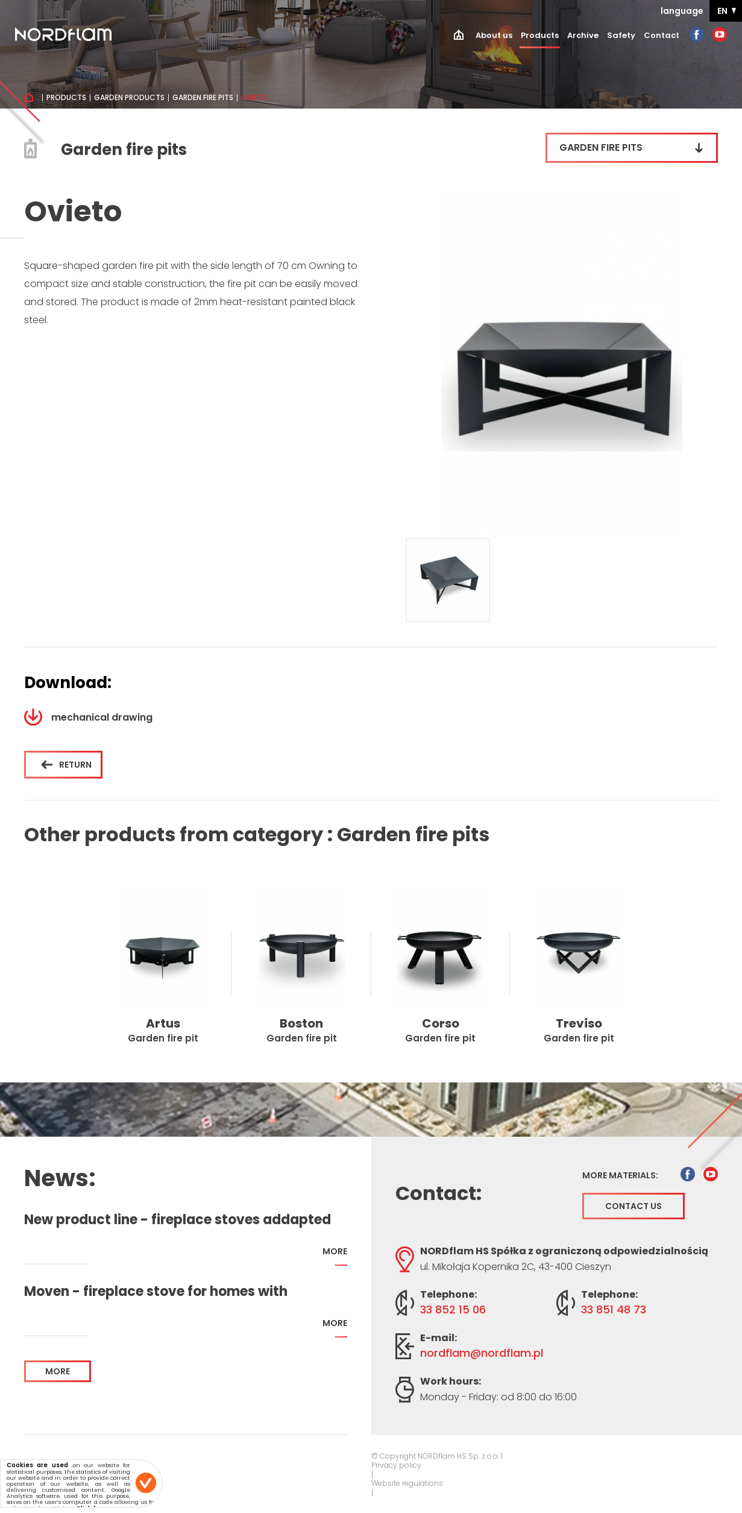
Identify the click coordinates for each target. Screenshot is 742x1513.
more (334, 1256)
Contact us (633, 1206)
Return (66, 765)
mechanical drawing (88, 717)
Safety (621, 35)
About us (494, 35)
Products (540, 35)
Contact (661, 35)
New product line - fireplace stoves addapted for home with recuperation (177, 1220)
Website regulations (407, 1483)
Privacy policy (396, 1465)
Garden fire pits (202, 98)
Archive (583, 35)
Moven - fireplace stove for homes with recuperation (156, 1292)
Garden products (129, 98)
